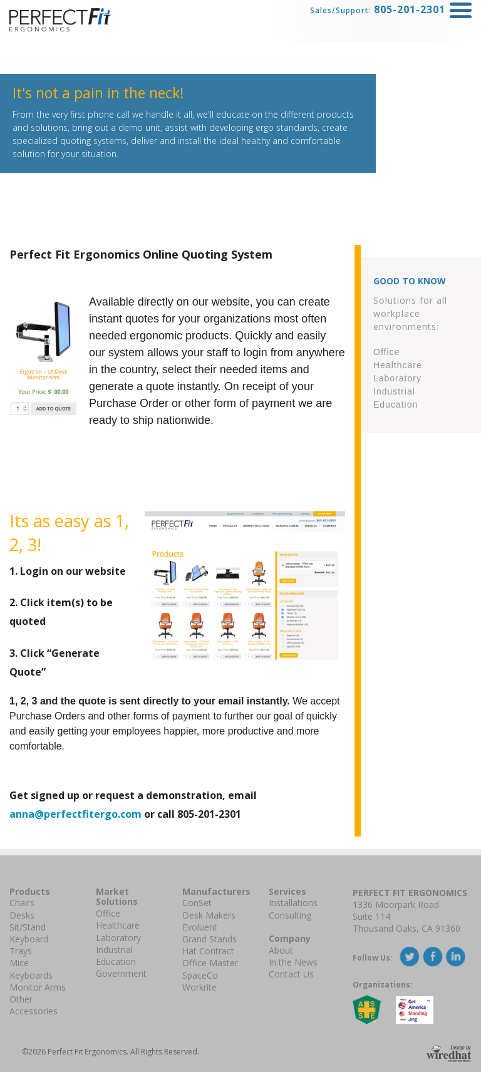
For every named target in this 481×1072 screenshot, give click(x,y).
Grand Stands (209, 939)
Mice (19, 963)
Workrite (199, 987)
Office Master (210, 963)
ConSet (197, 903)
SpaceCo (200, 975)
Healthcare (118, 925)
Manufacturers (216, 891)
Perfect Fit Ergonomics (410, 893)
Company (290, 938)
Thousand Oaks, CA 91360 (406, 928)
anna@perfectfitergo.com (75, 814)
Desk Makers (208, 915)
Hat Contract (208, 951)
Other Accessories (33, 1005)
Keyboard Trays (28, 945)
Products (29, 891)
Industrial (114, 950)
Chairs (21, 903)
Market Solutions (117, 896)
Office (108, 913)
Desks (21, 915)
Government (121, 973)
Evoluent (199, 927)
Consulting (290, 915)
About (281, 950)
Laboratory (118, 938)
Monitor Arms (37, 987)
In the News (293, 962)
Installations (293, 903)
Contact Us (291, 974)
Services (287, 891)
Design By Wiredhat (449, 1053)
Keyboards (31, 975)
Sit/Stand (27, 927)
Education (116, 961)
